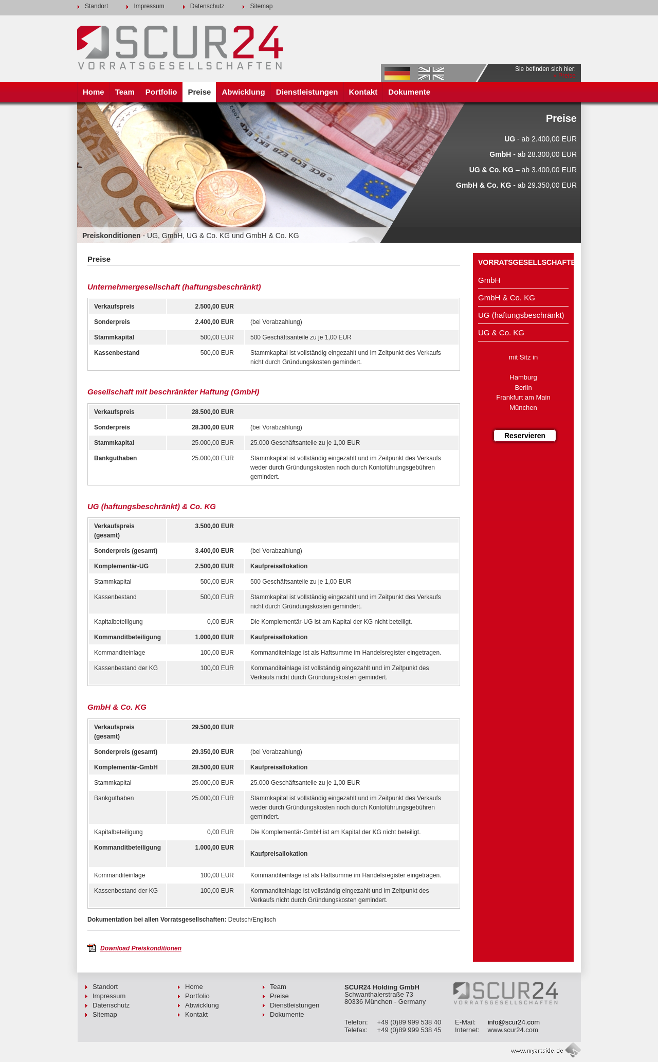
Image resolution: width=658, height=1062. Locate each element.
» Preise (564, 75)
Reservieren (524, 435)
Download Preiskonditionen (140, 948)
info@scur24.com (514, 1022)
